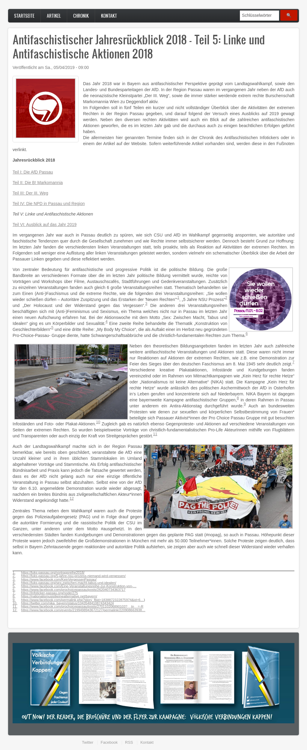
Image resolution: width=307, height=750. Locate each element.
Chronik (81, 16)
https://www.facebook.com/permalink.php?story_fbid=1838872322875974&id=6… (82, 600)
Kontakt (109, 16)
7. (14, 593)
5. (14, 586)
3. (14, 579)
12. (15, 610)
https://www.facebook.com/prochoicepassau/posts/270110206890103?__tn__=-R (82, 606)
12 (72, 498)
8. (14, 596)
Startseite (24, 16)
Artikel (54, 16)
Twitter (87, 742)
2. (14, 576)
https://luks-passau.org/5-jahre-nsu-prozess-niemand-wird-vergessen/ (73, 576)
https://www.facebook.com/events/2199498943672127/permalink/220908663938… (83, 610)
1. (14, 572)
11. (15, 606)
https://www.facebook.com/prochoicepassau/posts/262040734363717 (73, 589)
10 (98, 422)
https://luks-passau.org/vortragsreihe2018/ (53, 572)
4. (14, 583)
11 (155, 434)
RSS (129, 742)
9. (14, 600)
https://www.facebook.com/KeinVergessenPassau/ (59, 579)
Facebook (109, 742)
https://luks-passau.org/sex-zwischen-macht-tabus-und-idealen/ (68, 583)
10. (15, 603)
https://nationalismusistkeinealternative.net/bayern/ (59, 596)
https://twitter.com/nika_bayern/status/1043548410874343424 (67, 603)
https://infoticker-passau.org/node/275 (49, 593)
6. (14, 589)
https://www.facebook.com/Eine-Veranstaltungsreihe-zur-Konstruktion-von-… (78, 586)
